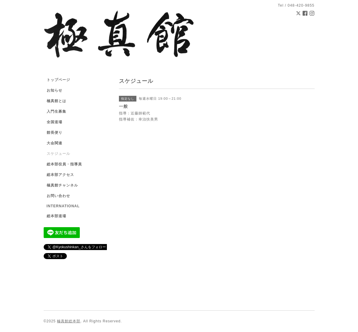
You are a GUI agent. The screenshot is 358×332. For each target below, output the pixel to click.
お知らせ (54, 90)
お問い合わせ (58, 196)
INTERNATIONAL (63, 206)
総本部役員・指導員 (64, 164)
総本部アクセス (60, 175)
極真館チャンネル (62, 185)
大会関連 (54, 143)
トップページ (58, 80)
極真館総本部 (68, 321)
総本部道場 (56, 216)
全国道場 (54, 122)
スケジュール (58, 154)
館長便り (54, 132)
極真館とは (56, 101)
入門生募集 (56, 111)
